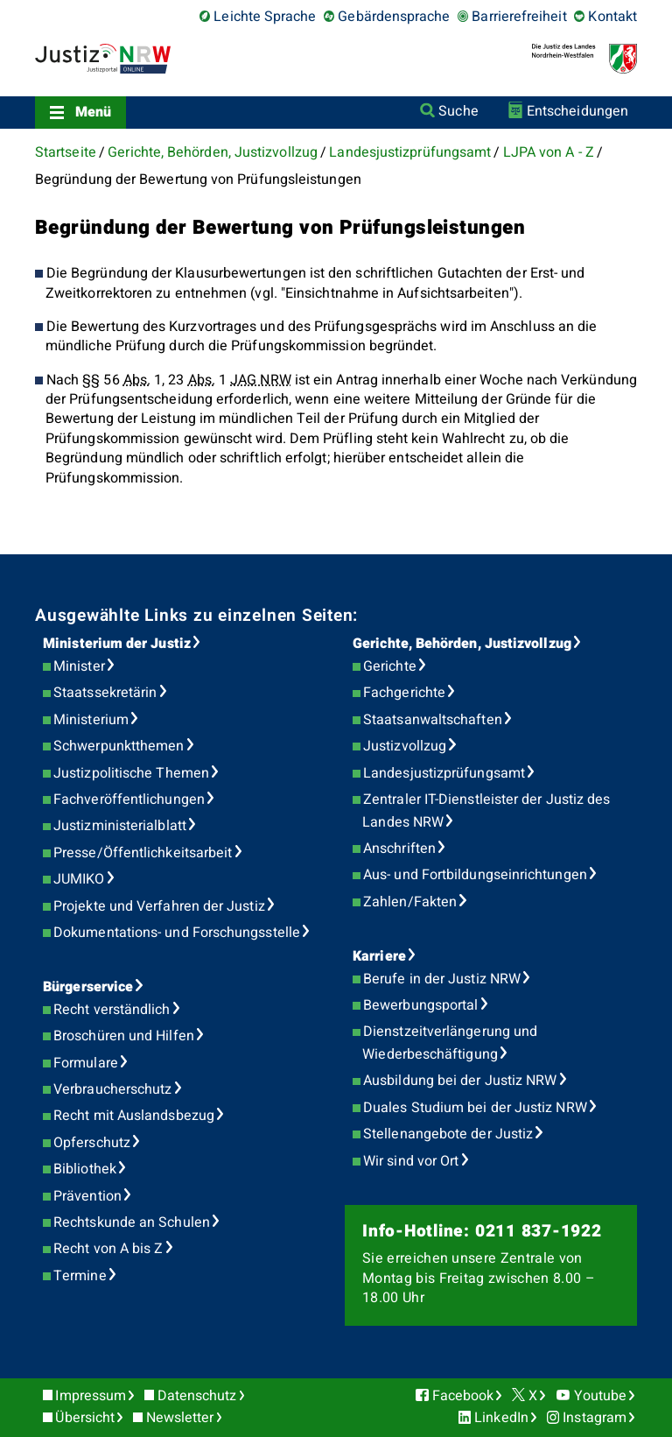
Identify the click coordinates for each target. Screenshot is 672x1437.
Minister (79, 666)
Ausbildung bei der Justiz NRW (459, 1080)
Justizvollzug (404, 746)
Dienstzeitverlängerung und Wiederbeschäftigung (449, 1043)
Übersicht (85, 1417)
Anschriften (399, 848)
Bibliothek (84, 1169)
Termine (80, 1275)
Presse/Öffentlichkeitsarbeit (142, 852)
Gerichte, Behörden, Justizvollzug (213, 152)
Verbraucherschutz (112, 1089)
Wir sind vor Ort (410, 1161)
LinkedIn (501, 1417)
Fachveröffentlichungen (129, 799)
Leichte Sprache (265, 16)
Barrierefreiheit (519, 16)
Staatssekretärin (105, 692)
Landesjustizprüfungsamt (410, 152)
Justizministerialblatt (119, 825)
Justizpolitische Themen (131, 773)
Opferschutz (91, 1142)
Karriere (379, 956)
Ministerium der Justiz (117, 643)
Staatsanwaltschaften (432, 719)
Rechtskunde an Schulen (131, 1222)
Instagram (594, 1417)
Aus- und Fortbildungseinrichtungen (475, 874)
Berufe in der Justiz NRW (442, 979)
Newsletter (180, 1417)
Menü (93, 112)
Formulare (85, 1063)
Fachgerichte (404, 692)
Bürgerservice (88, 986)
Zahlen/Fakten (410, 901)
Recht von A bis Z (108, 1248)
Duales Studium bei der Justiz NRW (475, 1107)
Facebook (463, 1395)
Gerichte (389, 666)
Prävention (87, 1196)
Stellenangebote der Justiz (448, 1134)
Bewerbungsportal (420, 1005)
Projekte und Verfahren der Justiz (159, 906)
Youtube (600, 1395)
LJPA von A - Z (548, 152)
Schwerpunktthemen (118, 746)
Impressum (90, 1395)
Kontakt (612, 16)
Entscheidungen (577, 111)
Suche (458, 111)
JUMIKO (78, 879)
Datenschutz (197, 1395)
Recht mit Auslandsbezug (133, 1115)
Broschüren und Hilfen (123, 1035)
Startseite (65, 152)
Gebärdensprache (394, 16)
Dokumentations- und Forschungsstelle (176, 932)
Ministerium (91, 719)
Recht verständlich (111, 1009)
